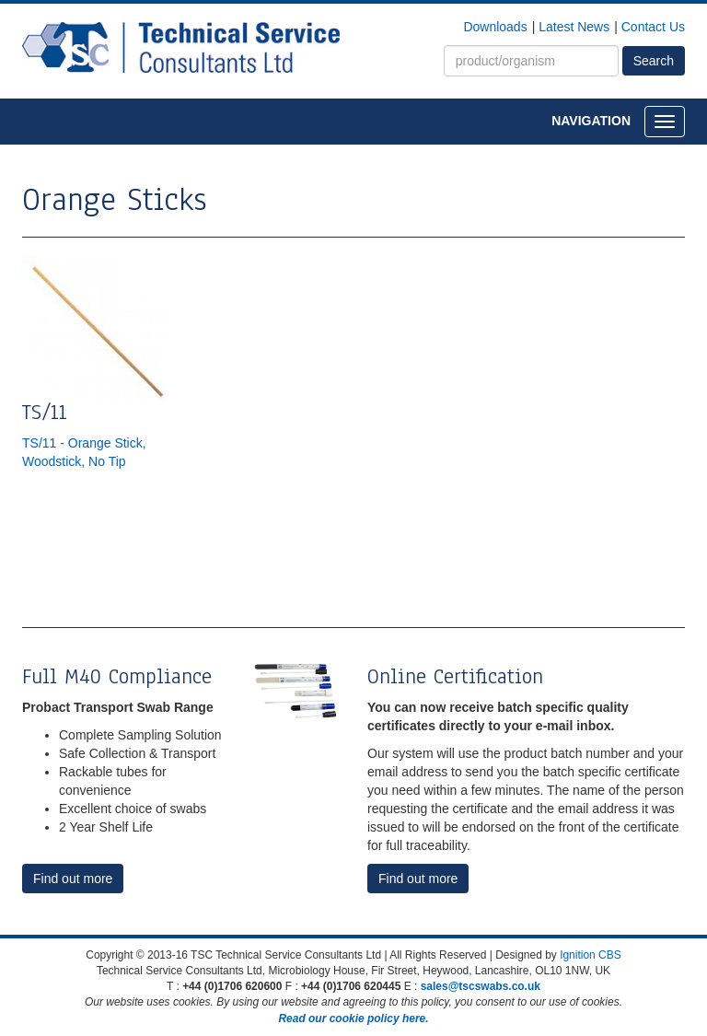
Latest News (574, 26)
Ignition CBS (590, 955)
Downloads (495, 26)
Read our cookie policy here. (353, 1018)
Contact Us (653, 26)
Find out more (72, 878)
